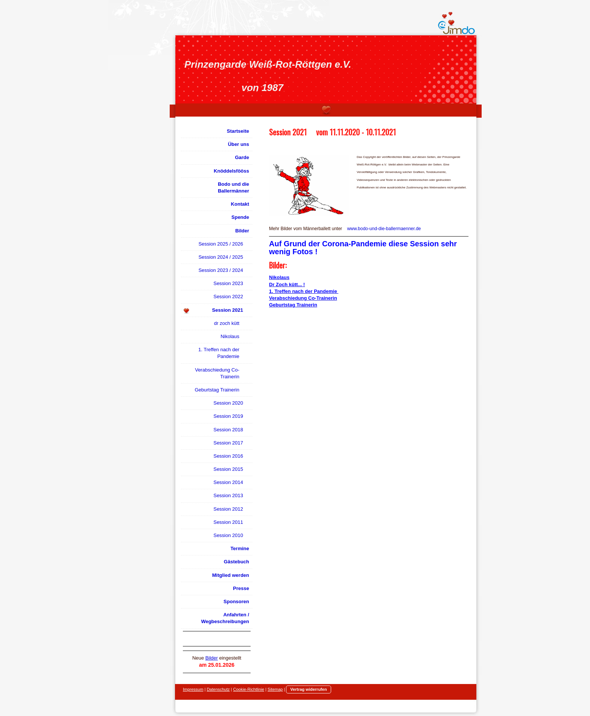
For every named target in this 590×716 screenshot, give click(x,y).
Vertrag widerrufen (308, 689)
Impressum (193, 689)
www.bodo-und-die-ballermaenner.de (384, 228)
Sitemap (275, 689)
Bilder (211, 658)
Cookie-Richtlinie (249, 689)
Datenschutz (218, 689)
